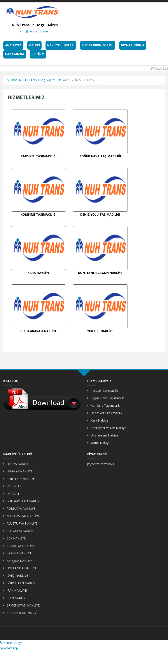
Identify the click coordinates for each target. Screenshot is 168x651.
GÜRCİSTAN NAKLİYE (22, 583)
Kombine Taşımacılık (105, 405)
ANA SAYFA (13, 45)
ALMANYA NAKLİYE (21, 546)
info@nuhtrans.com (34, 31)
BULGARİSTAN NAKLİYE (24, 501)
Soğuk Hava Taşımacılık (107, 398)
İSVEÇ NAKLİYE (17, 575)
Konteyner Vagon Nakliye (108, 428)
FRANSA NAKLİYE (19, 553)
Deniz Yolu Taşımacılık (106, 413)
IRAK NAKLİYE (17, 590)
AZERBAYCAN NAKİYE (22, 613)
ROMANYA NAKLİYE (21, 508)
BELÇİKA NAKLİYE (19, 561)
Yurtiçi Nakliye (100, 443)
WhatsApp (9, 648)
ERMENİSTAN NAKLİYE (23, 605)
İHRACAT (13, 493)
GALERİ (34, 45)
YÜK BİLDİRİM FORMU (98, 45)
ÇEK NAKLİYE (16, 538)
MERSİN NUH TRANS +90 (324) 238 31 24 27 (38, 80)
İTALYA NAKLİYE (18, 464)
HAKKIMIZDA (14, 54)
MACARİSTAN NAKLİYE (23, 516)
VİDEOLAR (14, 486)
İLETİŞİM (38, 54)
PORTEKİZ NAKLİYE (21, 479)
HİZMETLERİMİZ (133, 45)
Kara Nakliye (99, 420)
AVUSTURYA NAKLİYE (22, 523)
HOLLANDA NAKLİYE (22, 568)
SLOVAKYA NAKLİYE (21, 531)
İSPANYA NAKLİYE (20, 471)
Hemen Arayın (11, 642)
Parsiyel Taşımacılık (104, 390)
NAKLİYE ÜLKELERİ (60, 45)
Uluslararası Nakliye (104, 435)
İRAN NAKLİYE (17, 598)
